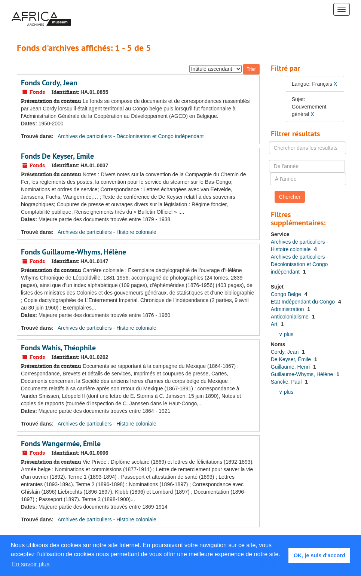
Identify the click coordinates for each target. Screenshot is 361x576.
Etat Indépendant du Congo (303, 302)
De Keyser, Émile (291, 359)
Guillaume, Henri (291, 367)
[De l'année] (307, 166)
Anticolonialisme (290, 317)
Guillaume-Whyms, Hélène (302, 374)
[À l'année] (308, 179)
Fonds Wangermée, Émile (61, 443)
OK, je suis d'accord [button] (319, 555)
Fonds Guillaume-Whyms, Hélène (73, 252)
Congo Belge (287, 294)
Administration (288, 309)
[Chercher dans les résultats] (307, 147)
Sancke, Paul (287, 382)
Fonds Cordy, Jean (49, 83)
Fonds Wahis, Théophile (58, 348)
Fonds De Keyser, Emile (57, 156)
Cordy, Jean (285, 352)
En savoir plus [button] (31, 564)
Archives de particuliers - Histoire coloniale (107, 232)
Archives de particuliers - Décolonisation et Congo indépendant (131, 136)
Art (275, 324)
